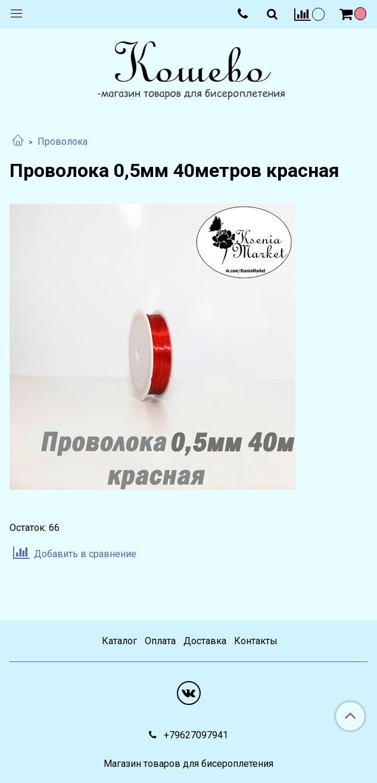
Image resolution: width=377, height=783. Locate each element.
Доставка (204, 641)
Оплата (160, 641)
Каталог (119, 641)
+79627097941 (194, 735)
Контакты (256, 641)
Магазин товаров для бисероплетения (188, 764)
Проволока (63, 141)
